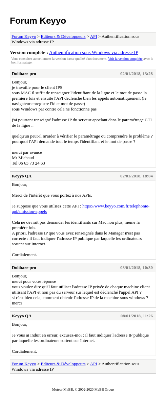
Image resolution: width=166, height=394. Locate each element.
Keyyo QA (22, 175)
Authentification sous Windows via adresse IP (93, 52)
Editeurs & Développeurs (63, 36)
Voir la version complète (125, 58)
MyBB (68, 389)
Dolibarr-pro (24, 73)
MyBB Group (104, 389)
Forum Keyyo (38, 21)
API (93, 36)
